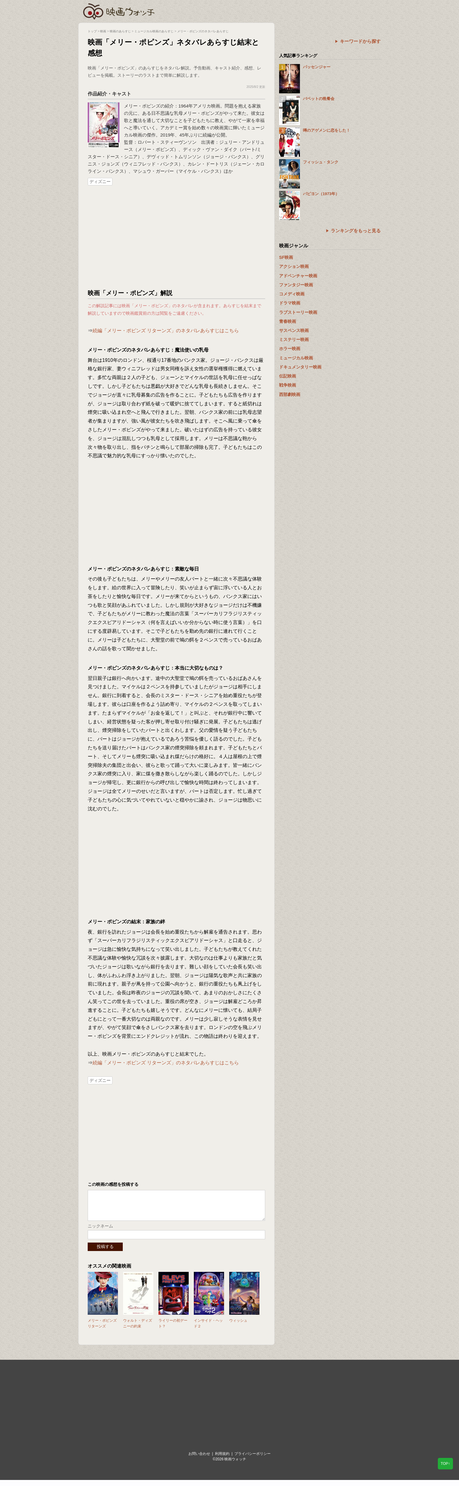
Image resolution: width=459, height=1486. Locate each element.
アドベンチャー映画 (298, 275)
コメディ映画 (291, 293)
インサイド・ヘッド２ (208, 1329)
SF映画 (286, 257)
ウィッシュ (238, 1326)
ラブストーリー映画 (298, 312)
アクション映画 (294, 266)
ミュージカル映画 (296, 357)
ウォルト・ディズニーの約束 (137, 1329)
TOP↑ (445, 1464)
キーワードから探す (360, 41)
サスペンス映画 (294, 330)
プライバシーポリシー (252, 1460)
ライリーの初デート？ (172, 1329)
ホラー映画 (289, 348)
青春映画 (287, 321)
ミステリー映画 (294, 339)
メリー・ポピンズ (142, 105)
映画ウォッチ (119, 11)
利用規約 (222, 1460)
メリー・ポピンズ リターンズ (102, 1329)
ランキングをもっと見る (356, 230)
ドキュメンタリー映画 (300, 367)
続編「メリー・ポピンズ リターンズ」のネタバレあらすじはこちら (166, 330)
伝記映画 (287, 376)
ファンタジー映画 (296, 284)
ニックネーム (100, 1232)
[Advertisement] (176, 237)
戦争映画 (287, 385)
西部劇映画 (289, 394)
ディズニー (100, 181)
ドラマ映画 (289, 303)
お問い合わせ (199, 1460)
